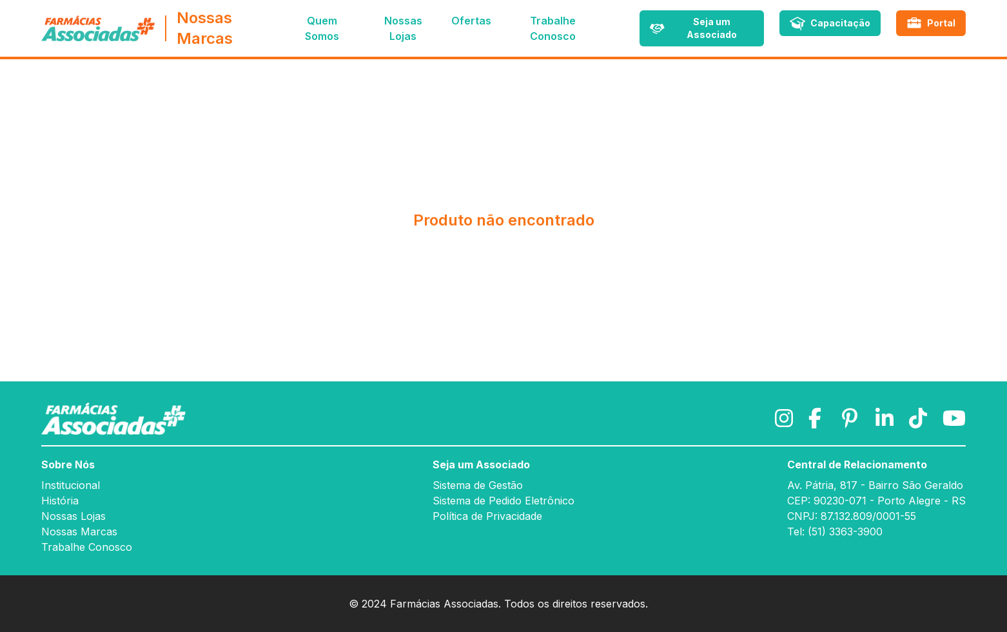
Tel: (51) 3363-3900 (835, 531)
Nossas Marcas (79, 531)
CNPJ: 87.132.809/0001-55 (851, 516)
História (60, 500)
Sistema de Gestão (478, 485)
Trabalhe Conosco (86, 547)
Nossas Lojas (73, 516)
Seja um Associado (481, 464)
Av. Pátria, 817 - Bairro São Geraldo (875, 485)
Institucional (70, 485)
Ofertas (471, 20)
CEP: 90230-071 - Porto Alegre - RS (876, 500)
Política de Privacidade (487, 516)
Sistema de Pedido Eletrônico (503, 500)
